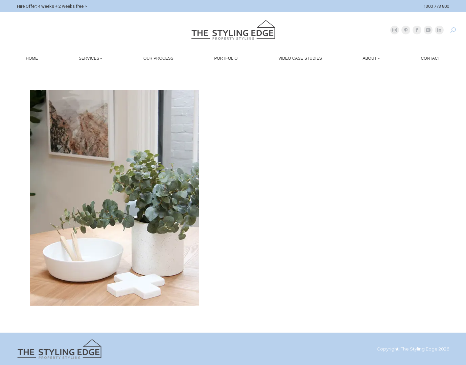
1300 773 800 (436, 6)
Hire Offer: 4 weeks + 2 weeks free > (52, 6)
